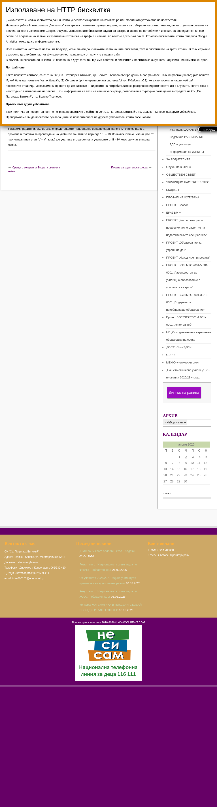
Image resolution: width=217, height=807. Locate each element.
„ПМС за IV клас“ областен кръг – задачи (107, 551)
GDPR (170, 355)
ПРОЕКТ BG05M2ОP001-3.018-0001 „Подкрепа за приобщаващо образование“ (187, 302)
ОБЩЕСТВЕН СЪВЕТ (181, 174)
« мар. (167, 493)
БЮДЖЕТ (172, 189)
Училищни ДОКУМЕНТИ (186, 129)
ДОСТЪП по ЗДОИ (178, 347)
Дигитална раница (184, 393)
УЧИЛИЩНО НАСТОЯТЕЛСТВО (187, 182)
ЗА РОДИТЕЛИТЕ (178, 159)
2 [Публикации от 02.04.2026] (186, 457)
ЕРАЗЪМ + (173, 212)
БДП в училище (180, 144)
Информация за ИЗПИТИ (187, 151)
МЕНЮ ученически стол (182, 362)
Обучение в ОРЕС (178, 167)
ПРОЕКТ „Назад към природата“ (188, 257)
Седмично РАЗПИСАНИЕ (187, 137)
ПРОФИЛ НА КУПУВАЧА (182, 197)
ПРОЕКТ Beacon (177, 205)
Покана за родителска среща (129, 167)
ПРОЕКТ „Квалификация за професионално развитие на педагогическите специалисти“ (186, 228)
